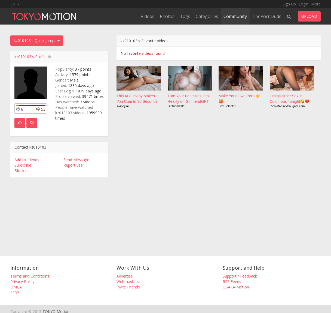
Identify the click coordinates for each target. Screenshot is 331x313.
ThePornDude (266, 16)
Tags (185, 16)
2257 (14, 292)
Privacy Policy (22, 281)
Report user (73, 165)
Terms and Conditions (29, 276)
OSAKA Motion (236, 287)
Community (235, 16)
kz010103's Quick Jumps (37, 40)
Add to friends (26, 159)
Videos (147, 16)
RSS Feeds (232, 281)
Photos (167, 16)
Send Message (76, 159)
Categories (207, 16)
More (316, 4)
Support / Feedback (240, 276)
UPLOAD (309, 16)
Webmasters (128, 281)
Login (303, 4)
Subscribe (22, 165)
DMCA (16, 287)
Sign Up (289, 4)
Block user (23, 170)
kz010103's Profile (30, 56)
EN (14, 4)
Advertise (125, 276)
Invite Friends (128, 287)
